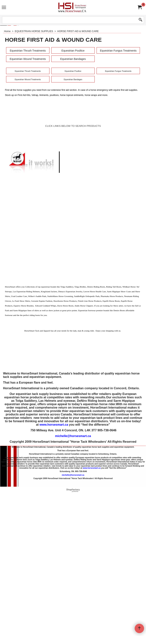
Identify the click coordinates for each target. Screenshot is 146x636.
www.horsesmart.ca (54, 552)
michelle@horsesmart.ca (73, 564)
